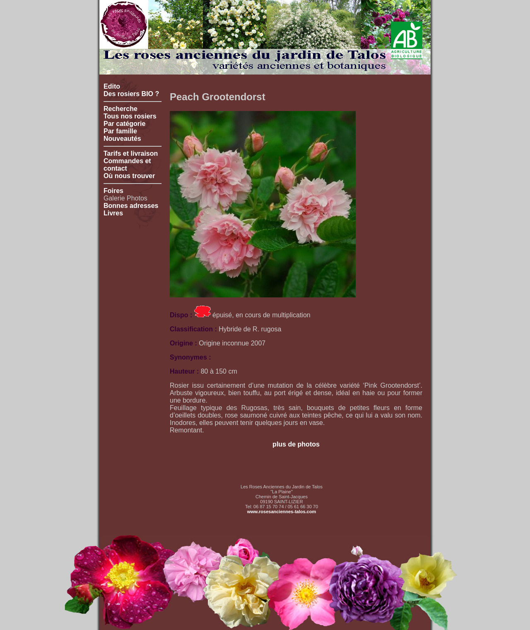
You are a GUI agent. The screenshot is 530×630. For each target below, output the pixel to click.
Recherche (120, 108)
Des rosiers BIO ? (131, 93)
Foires (113, 190)
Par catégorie (124, 123)
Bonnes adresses (131, 205)
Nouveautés (122, 138)
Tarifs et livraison (131, 153)
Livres (113, 213)
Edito (112, 86)
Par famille (120, 131)
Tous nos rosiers (130, 116)
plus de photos (296, 444)
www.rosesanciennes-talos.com (281, 511)
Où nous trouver (129, 175)
